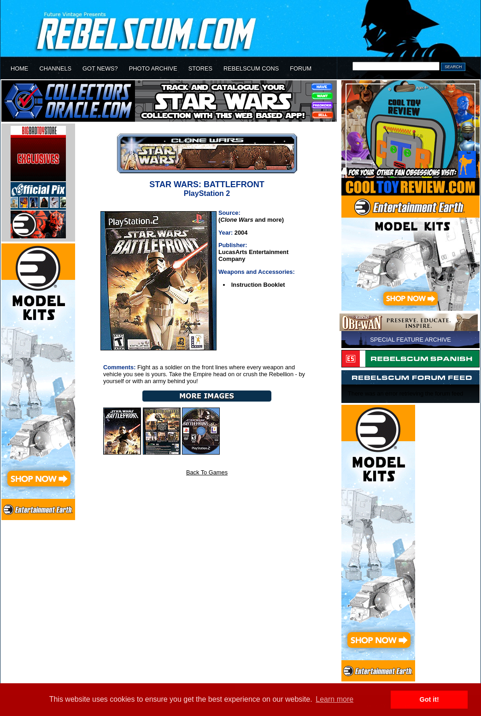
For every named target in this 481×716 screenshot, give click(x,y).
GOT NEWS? (100, 68)
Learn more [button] (334, 699)
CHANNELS (55, 68)
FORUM (300, 68)
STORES (200, 68)
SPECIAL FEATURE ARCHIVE (410, 339)
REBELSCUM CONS (251, 68)
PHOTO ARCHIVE (153, 68)
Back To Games (207, 472)
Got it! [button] (429, 699)
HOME (19, 68)
